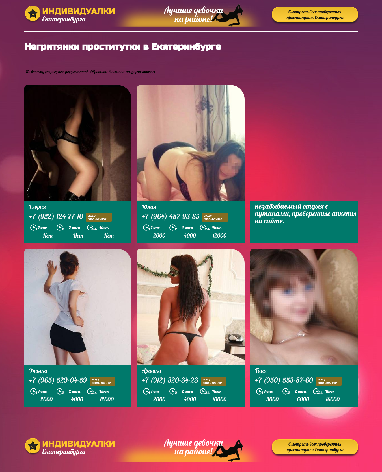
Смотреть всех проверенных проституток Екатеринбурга (315, 14)
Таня (261, 370)
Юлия (149, 206)
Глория (37, 206)
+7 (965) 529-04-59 (72, 381)
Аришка (151, 370)
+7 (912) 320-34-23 (184, 381)
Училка (38, 370)
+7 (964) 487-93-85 (185, 217)
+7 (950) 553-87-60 (298, 381)
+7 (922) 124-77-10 (70, 217)
